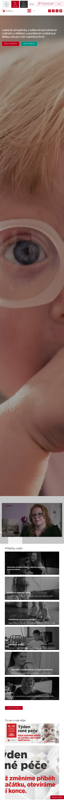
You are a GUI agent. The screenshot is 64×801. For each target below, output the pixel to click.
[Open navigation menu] (29, 11)
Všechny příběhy (13, 708)
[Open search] (34, 11)
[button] (7, 4)
